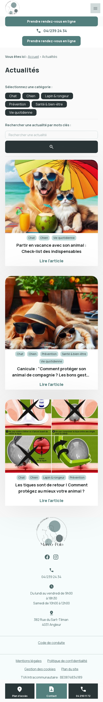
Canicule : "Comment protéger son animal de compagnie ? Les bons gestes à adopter (51, 372)
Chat (13, 96)
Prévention (17, 104)
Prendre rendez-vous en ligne (51, 21)
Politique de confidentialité (67, 661)
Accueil (33, 56)
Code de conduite (51, 642)
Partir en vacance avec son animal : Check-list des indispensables (51, 248)
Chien (30, 96)
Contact (51, 696)
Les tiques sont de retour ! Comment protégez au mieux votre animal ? (51, 488)
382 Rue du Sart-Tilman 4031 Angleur (51, 622)
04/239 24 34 (55, 30)
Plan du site (69, 669)
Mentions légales (29, 661)
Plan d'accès (19, 696)
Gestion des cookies (40, 669)
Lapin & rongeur (57, 96)
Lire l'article (51, 261)
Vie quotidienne (20, 112)
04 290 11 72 (83, 696)
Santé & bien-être (49, 104)
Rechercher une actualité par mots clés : (38, 125)
